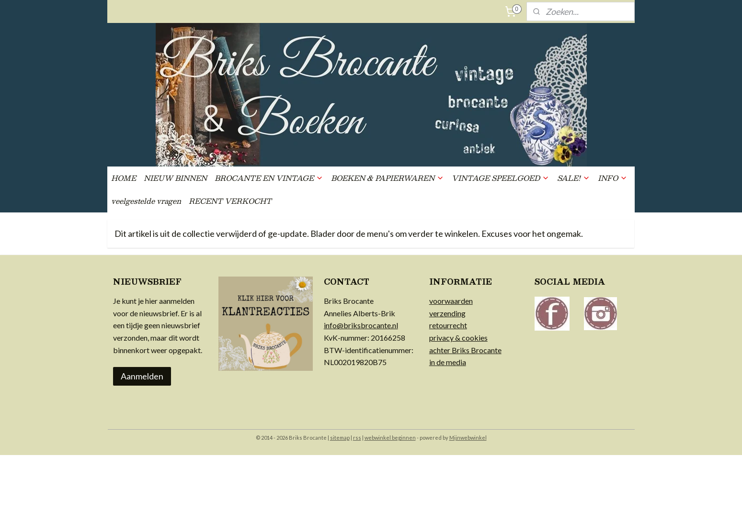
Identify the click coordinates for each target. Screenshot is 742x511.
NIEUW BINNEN (175, 178)
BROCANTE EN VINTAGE (269, 178)
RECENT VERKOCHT (230, 201)
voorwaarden (451, 300)
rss (357, 437)
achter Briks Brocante (465, 350)
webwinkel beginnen (390, 437)
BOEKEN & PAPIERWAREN (387, 178)
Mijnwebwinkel (468, 437)
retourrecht (448, 325)
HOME (123, 178)
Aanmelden (142, 376)
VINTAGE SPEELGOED (500, 178)
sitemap (340, 437)
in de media (447, 362)
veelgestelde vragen (146, 201)
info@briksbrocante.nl (361, 325)
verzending (447, 313)
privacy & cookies (458, 337)
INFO (613, 178)
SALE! (573, 178)
